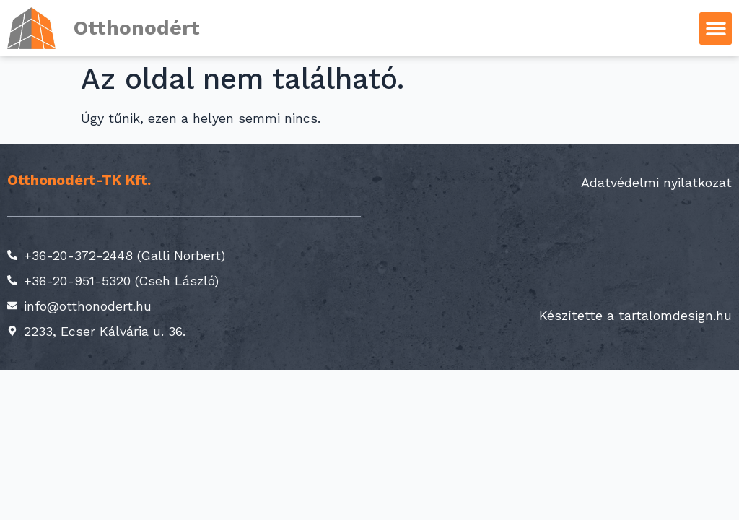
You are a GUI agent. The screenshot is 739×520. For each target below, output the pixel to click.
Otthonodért (137, 28)
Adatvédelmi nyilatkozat (656, 182)
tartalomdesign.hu (675, 315)
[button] (715, 28)
